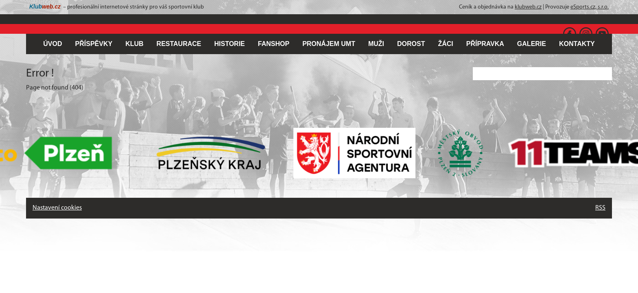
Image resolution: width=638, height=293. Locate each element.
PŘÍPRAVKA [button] (485, 43)
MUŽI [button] (376, 43)
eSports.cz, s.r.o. (589, 7)
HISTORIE (229, 43)
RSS (600, 208)
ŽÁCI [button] (445, 43)
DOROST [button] (411, 43)
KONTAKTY (577, 43)
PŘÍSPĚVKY (94, 43)
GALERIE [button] (531, 43)
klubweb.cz (528, 7)
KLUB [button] (134, 43)
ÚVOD (52, 43)
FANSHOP (273, 43)
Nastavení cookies (57, 208)
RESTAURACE (179, 43)
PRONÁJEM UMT (328, 43)
